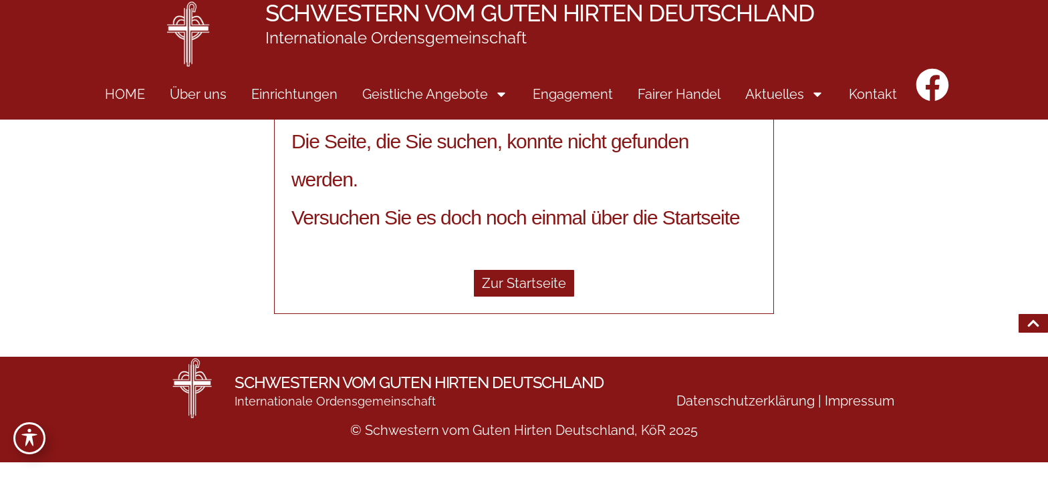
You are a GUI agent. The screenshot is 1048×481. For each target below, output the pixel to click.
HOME (125, 94)
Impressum (859, 401)
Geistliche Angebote (435, 94)
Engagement (573, 94)
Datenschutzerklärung (745, 401)
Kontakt (873, 94)
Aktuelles (784, 94)
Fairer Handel (679, 94)
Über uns (198, 94)
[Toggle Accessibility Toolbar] (29, 438)
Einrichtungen (294, 94)
